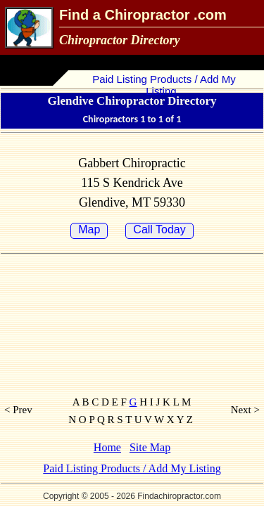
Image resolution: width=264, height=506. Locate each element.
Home (107, 447)
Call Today (159, 229)
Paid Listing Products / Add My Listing (162, 85)
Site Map (150, 447)
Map (89, 229)
